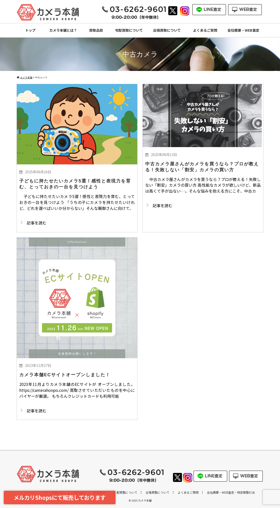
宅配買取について (129, 30)
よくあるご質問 (205, 30)
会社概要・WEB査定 (243, 30)
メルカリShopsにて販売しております (60, 497)
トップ (30, 30)
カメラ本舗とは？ (63, 30)
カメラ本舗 (145, 500)
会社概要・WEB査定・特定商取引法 (231, 492)
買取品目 (96, 30)
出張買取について (167, 30)
